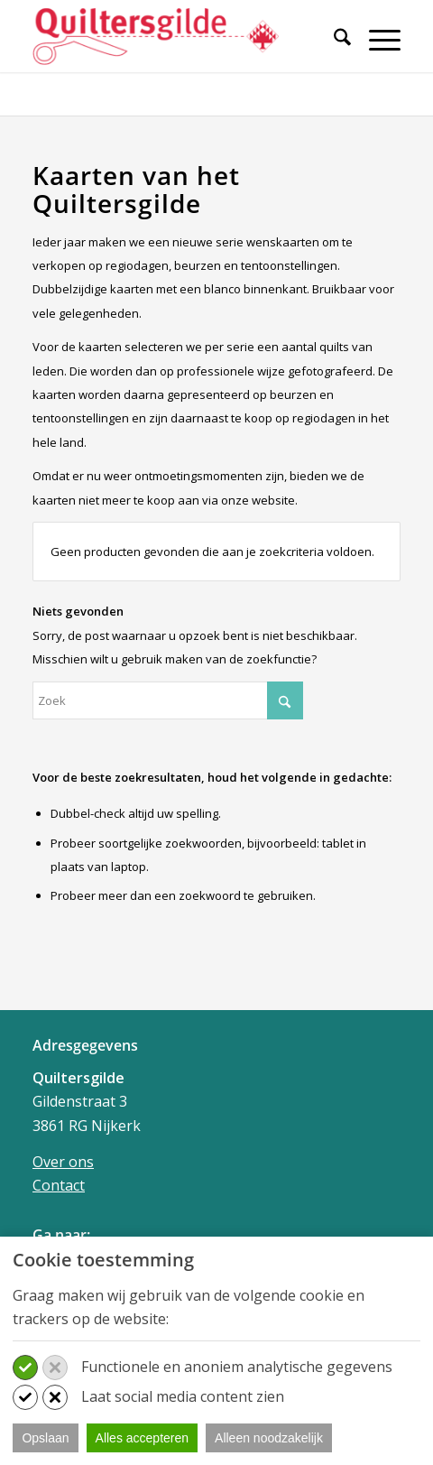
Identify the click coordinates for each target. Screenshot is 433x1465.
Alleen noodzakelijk (269, 1438)
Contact (58, 1185)
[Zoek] (333, 40)
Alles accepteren (142, 1438)
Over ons (63, 1162)
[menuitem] (333, 47)
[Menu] (376, 40)
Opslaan (45, 1438)
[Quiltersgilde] (179, 36)
